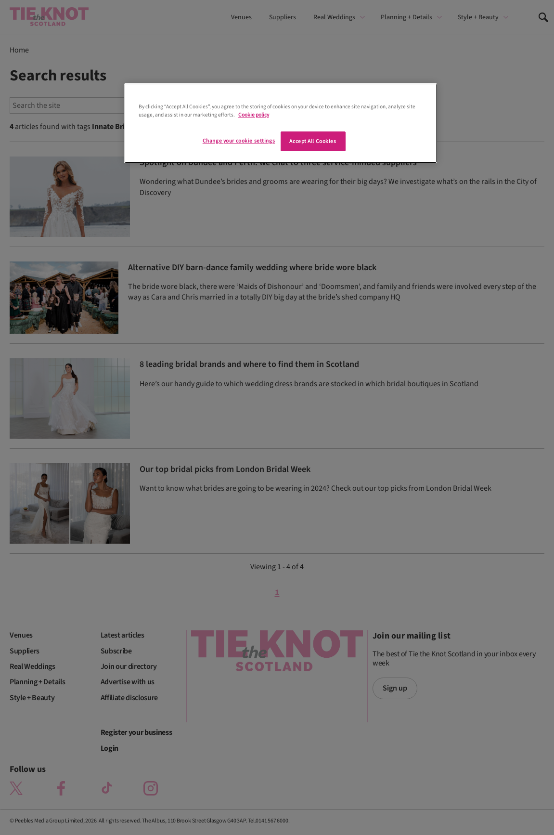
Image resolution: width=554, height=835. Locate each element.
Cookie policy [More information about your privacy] (253, 115)
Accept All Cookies (312, 141)
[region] (280, 123)
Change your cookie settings (239, 141)
